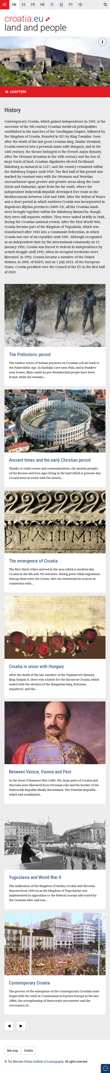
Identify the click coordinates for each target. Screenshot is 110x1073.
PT (71, 4)
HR (42, 4)
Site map (12, 1050)
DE (5, 4)
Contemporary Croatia (29, 983)
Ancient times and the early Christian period (49, 460)
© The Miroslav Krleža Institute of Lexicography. (34, 1061)
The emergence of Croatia (33, 561)
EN (14, 4)
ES (23, 4)
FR (33, 4)
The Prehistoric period (29, 354)
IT (52, 4)
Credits (28, 1050)
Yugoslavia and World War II (35, 877)
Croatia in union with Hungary (36, 666)
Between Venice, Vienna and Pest (40, 771)
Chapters (18, 92)
